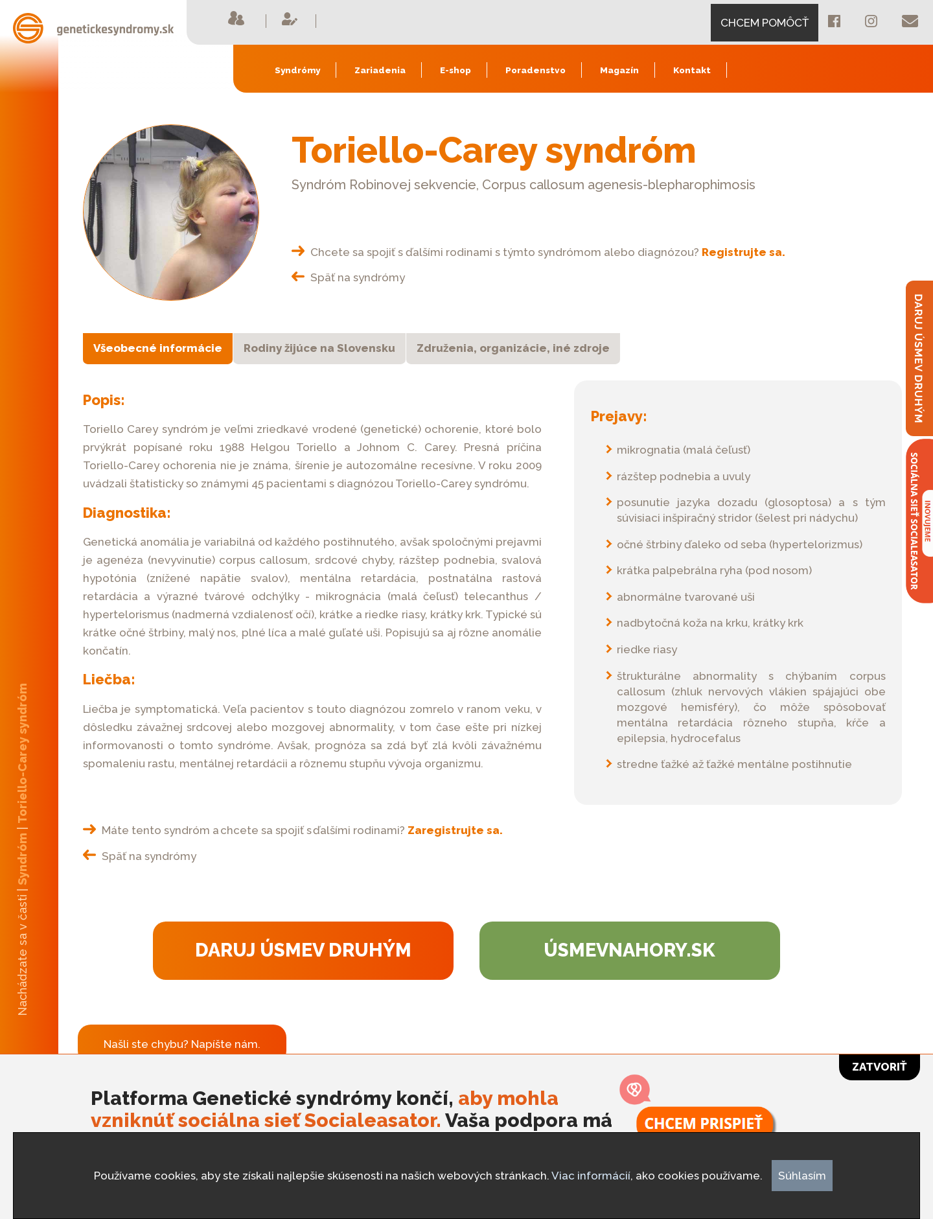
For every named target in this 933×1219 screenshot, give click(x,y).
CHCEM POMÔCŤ (764, 22)
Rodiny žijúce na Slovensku (319, 348)
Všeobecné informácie (157, 348)
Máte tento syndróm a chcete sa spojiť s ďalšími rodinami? (293, 830)
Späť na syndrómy (348, 277)
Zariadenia (380, 70)
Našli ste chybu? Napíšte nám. (182, 1044)
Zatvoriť (879, 1066)
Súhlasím (802, 1175)
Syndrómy (297, 70)
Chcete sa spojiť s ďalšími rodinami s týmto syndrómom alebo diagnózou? (538, 252)
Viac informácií (590, 1175)
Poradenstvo (535, 70)
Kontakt (692, 70)
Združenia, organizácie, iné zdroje (513, 348)
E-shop (455, 70)
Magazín (619, 70)
